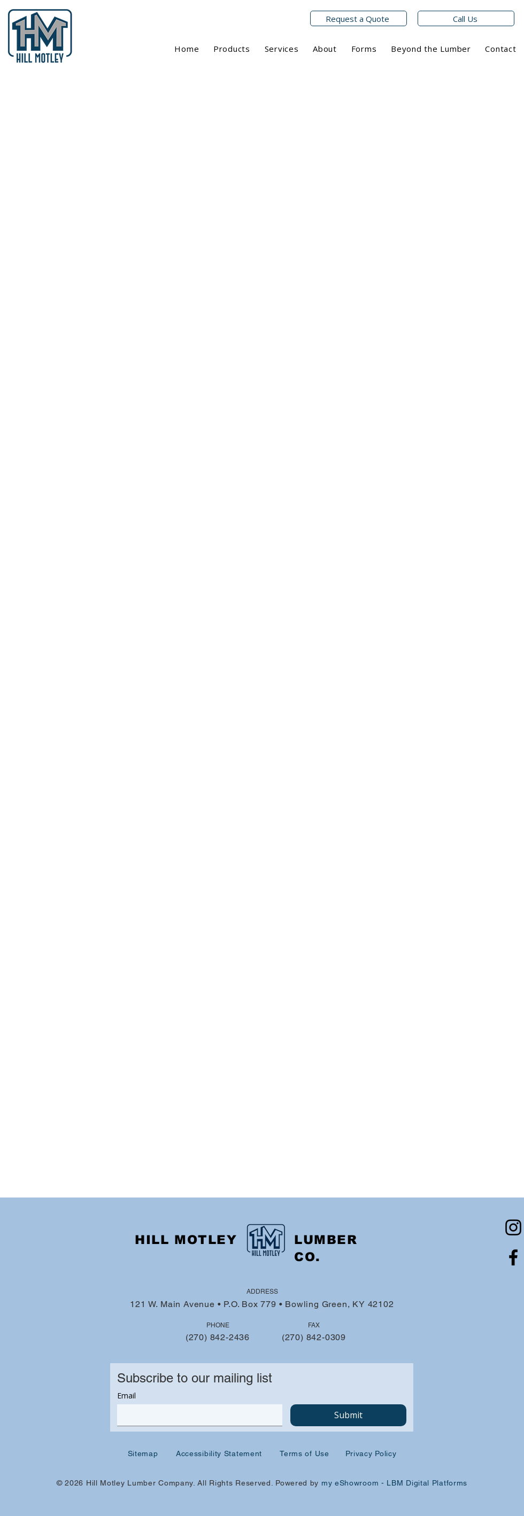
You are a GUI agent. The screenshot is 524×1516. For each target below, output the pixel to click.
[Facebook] (513, 1257)
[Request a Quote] (358, 18)
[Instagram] (513, 1227)
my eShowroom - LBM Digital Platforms (394, 1483)
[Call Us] (466, 18)
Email (126, 1395)
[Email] (196, 1415)
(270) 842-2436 (218, 1337)
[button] (232, 48)
